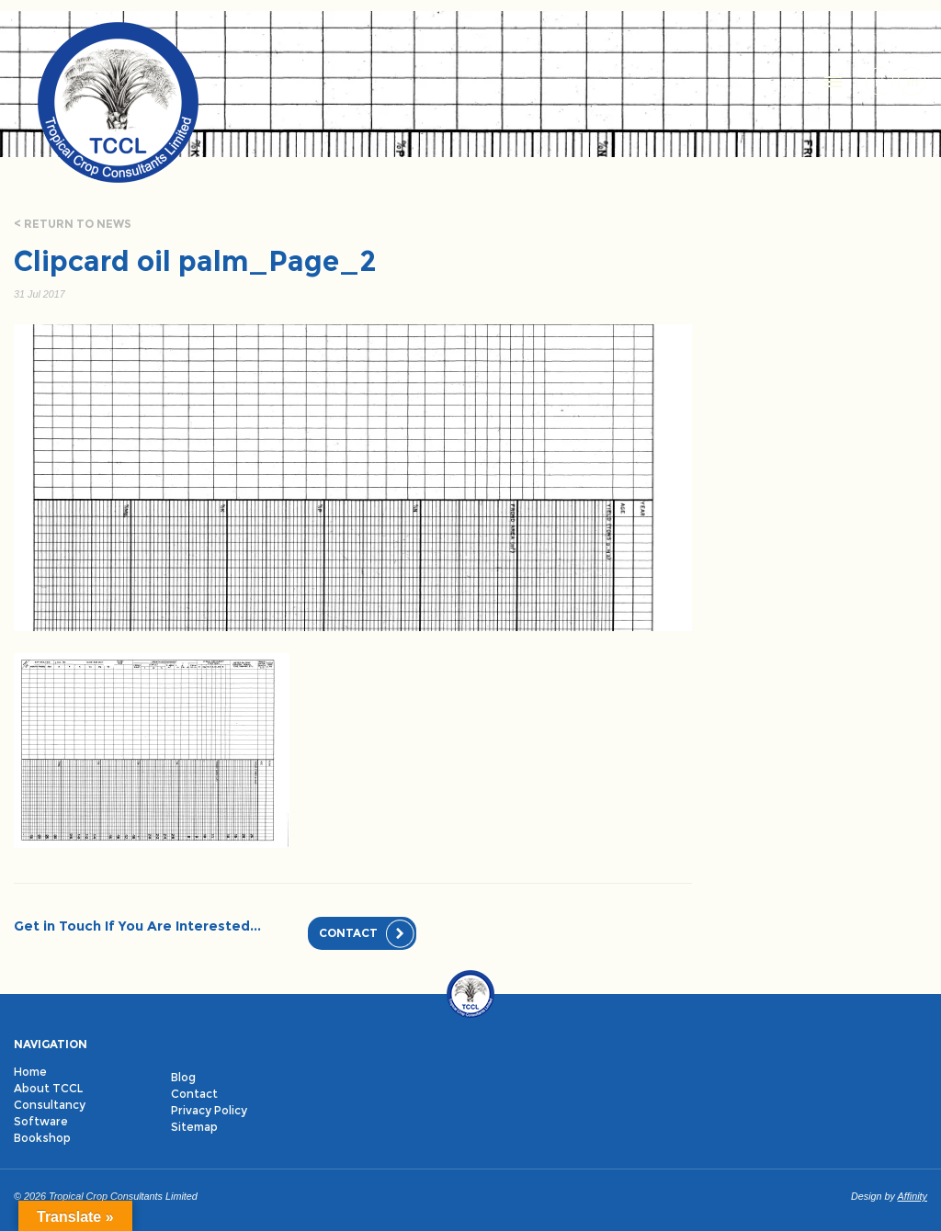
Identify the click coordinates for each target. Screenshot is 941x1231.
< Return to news (72, 224)
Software (41, 1121)
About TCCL (48, 1088)
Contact (348, 933)
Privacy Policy (209, 1110)
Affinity (912, 1196)
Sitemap (194, 1127)
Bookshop (42, 1138)
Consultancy (49, 1105)
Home (30, 1072)
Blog (183, 1077)
